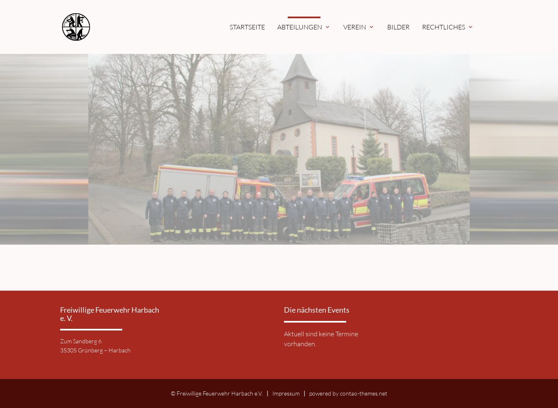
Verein (359, 27)
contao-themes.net (363, 393)
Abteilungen (304, 27)
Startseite (247, 27)
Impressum (286, 393)
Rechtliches (448, 27)
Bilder (398, 27)
